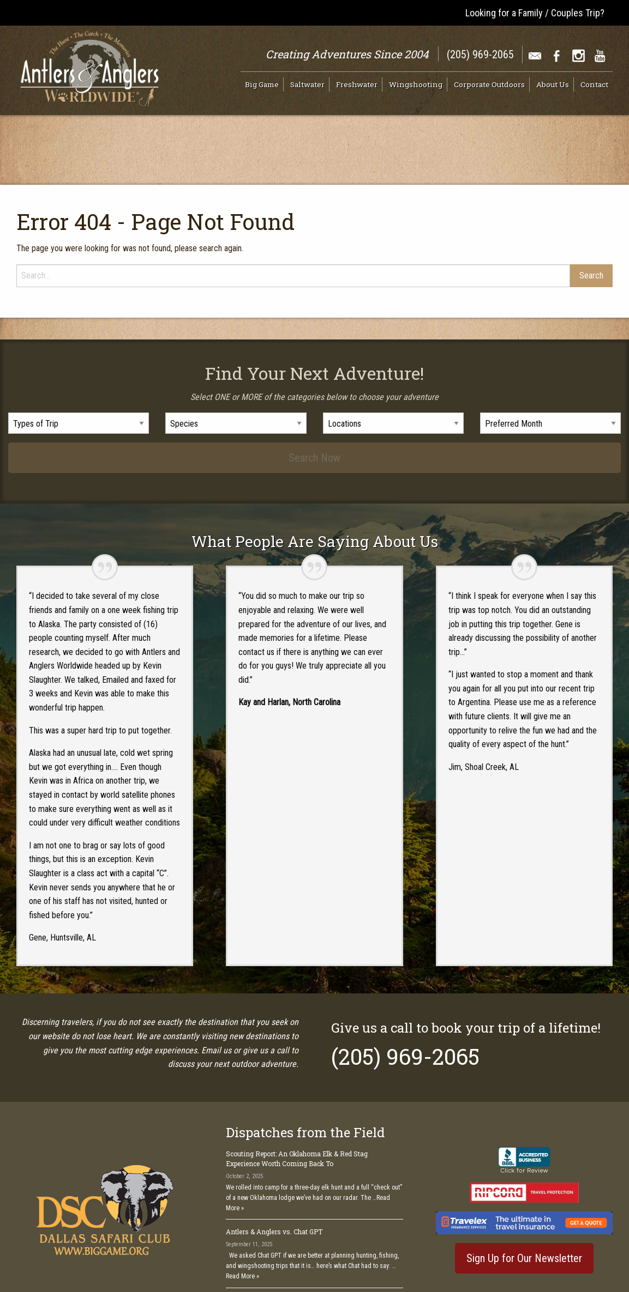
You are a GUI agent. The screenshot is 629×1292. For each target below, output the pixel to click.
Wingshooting (415, 84)
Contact (594, 84)
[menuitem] (264, 84)
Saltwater (307, 84)
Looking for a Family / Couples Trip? (534, 13)
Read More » (242, 1228)
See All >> (386, 1250)
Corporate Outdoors (489, 84)
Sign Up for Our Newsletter (524, 1209)
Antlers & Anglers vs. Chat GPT (274, 1183)
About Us (552, 84)
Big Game (262, 84)
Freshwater (357, 84)
